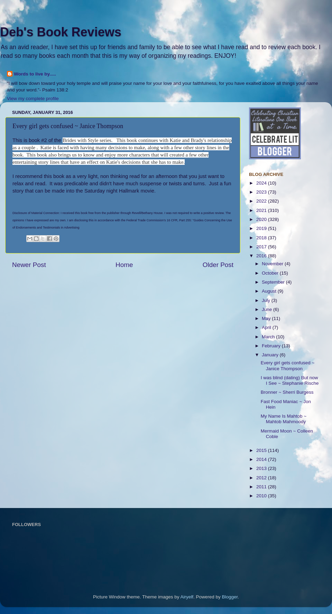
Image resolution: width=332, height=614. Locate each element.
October (271, 273)
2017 (262, 246)
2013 (262, 468)
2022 (262, 201)
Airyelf (187, 596)
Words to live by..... (35, 74)
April (267, 327)
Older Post (218, 264)
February (272, 345)
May (267, 318)
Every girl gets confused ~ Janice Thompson (288, 365)
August (270, 291)
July (266, 300)
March (269, 336)
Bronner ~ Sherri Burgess (287, 392)
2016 (262, 255)
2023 (262, 192)
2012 (262, 477)
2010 (262, 495)
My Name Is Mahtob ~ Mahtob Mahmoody (283, 418)
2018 (262, 237)
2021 (262, 210)
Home (124, 264)
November (273, 263)
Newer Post (29, 264)
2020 (262, 219)
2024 (262, 183)
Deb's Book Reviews (60, 32)
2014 (262, 459)
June (267, 309)
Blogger (230, 596)
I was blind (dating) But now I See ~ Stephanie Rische (290, 380)
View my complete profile (33, 98)
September (274, 282)
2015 (262, 450)
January (271, 354)
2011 (262, 486)
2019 (262, 228)
